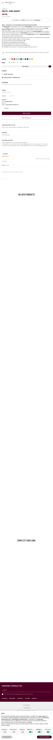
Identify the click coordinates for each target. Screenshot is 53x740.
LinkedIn (34, 698)
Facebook (4, 698)
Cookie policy (26, 707)
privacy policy (18, 694)
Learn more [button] (7, 737)
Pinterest (20, 698)
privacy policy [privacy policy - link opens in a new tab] (42, 716)
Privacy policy (26, 705)
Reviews (5, 153)
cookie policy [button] (40, 719)
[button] (51, 713)
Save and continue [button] (44, 737)
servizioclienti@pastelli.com (40, 145)
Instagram (12, 698)
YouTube (27, 698)
